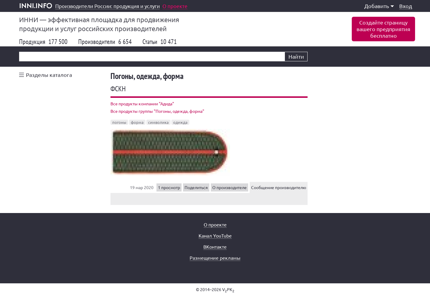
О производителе (229, 187)
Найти (296, 56)
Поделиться (196, 187)
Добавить (379, 6)
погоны (119, 122)
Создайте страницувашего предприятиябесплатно (383, 29)
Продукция (43, 41)
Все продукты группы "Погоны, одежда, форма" (157, 111)
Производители (105, 41)
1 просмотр (169, 187)
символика (158, 122)
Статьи (159, 41)
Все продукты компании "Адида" (142, 103)
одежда (180, 122)
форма (137, 122)
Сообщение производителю (278, 187)
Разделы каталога (49, 75)
